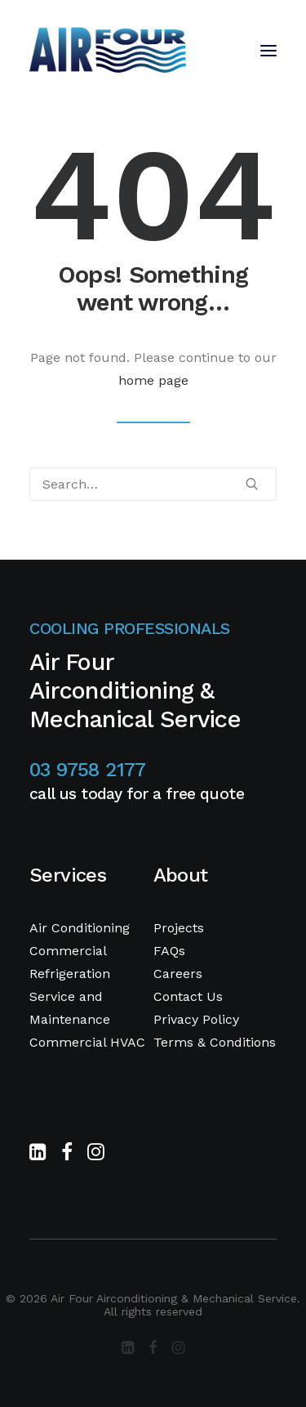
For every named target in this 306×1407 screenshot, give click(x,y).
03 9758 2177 (87, 769)
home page (153, 380)
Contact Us (188, 996)
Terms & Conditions (214, 1042)
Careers (177, 973)
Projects (178, 928)
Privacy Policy (196, 1019)
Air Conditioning (79, 928)
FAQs (169, 950)
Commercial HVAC (87, 1042)
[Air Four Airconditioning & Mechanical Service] (107, 50)
